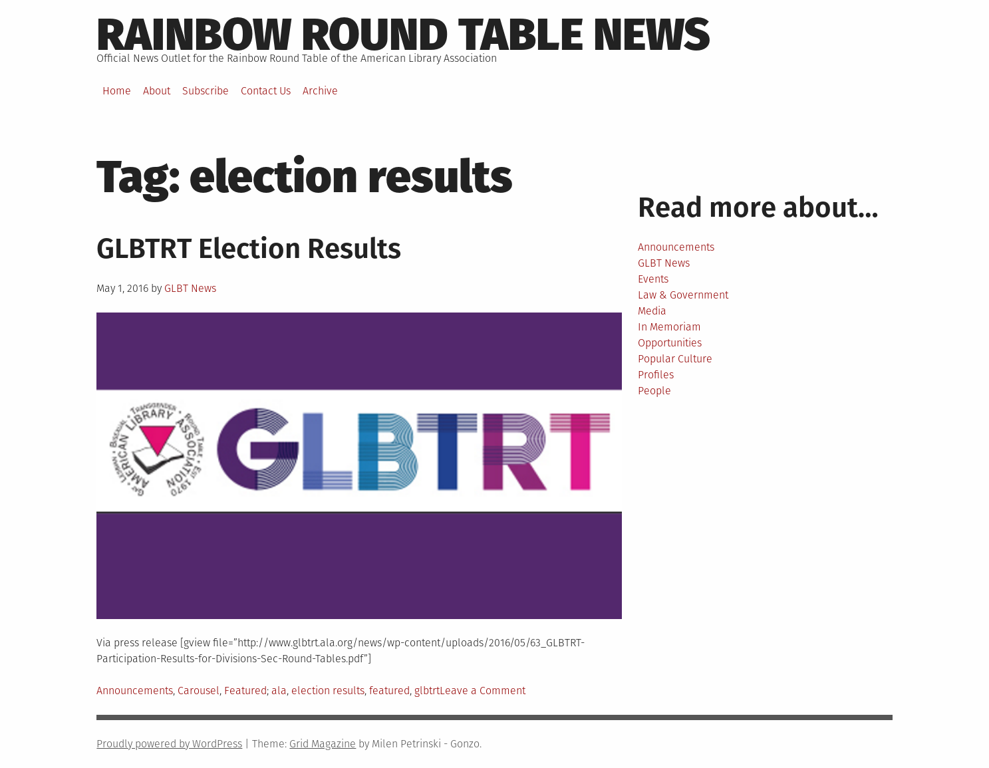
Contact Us (266, 90)
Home (116, 90)
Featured (245, 690)
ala (279, 690)
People (654, 390)
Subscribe (205, 90)
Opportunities (670, 342)
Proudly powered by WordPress (169, 743)
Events (653, 279)
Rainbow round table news (403, 34)
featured (389, 690)
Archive (320, 90)
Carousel (198, 690)
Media (652, 311)
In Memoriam (669, 326)
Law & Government (683, 295)
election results (327, 690)
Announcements (134, 690)
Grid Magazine (322, 743)
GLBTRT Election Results (248, 248)
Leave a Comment (482, 690)
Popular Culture (675, 358)
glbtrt (427, 690)
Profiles (656, 374)
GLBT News (190, 288)
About (156, 90)
